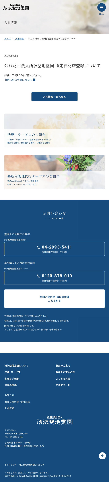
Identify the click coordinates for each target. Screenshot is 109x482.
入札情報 (19, 38)
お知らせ (9, 395)
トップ (7, 38)
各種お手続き (12, 378)
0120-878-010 (57, 280)
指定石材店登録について (18, 80)
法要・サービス (12, 372)
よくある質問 (63, 378)
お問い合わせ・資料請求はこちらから (54, 303)
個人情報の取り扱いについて (32, 464)
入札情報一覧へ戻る (54, 96)
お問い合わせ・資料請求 (17, 401)
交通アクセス (63, 385)
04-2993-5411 (57, 251)
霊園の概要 (11, 385)
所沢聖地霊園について (17, 365)
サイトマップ (10, 464)
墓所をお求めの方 (65, 372)
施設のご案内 (63, 365)
